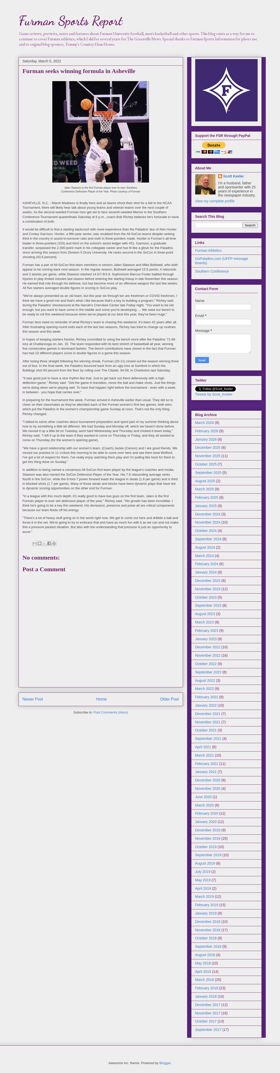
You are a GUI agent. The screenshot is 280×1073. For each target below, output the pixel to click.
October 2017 (206, 1021)
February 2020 (206, 813)
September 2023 (208, 605)
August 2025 (205, 481)
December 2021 (208, 714)
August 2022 (205, 680)
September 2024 (208, 539)
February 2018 (206, 988)
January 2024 (206, 572)
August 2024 (205, 547)
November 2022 (208, 655)
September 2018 (208, 946)
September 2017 (208, 1030)
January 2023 (206, 639)
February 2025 (206, 497)
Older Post (169, 699)
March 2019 (204, 897)
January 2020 (206, 822)
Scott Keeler (233, 176)
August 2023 (205, 614)
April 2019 (203, 888)
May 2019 (203, 880)
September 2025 (208, 473)
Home (101, 699)
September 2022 (208, 672)
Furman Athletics (208, 250)
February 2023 (206, 631)
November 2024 (208, 522)
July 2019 (202, 872)
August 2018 (205, 955)
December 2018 (208, 922)
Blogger (165, 1063)
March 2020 (204, 805)
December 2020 (208, 780)
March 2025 (204, 489)
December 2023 (208, 581)
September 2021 (208, 739)
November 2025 (208, 456)
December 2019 (208, 830)
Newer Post (33, 699)
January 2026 (206, 439)
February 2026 (206, 431)
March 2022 (204, 689)
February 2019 (206, 905)
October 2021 (206, 730)
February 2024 (206, 564)
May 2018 (203, 963)
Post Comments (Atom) (111, 712)
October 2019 (206, 847)
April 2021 (203, 747)
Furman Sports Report (70, 20)
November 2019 (208, 838)
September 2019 (208, 855)
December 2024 (208, 514)
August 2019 (205, 863)
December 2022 (208, 647)
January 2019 (206, 913)
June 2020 (203, 797)
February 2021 (206, 764)
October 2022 (206, 664)
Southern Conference (212, 271)
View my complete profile (215, 201)
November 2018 (208, 930)
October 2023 (206, 597)
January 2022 (206, 705)
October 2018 (206, 938)
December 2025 (208, 447)
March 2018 (204, 980)
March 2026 (204, 423)
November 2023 (208, 589)
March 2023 (204, 622)
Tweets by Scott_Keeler (214, 394)
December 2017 (208, 1005)
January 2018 (206, 996)
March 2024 (204, 556)
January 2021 (206, 772)
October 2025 (206, 464)
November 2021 (208, 722)
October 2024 (206, 531)
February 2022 (206, 697)
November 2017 (208, 1013)
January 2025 (206, 506)
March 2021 (204, 755)
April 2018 (203, 972)
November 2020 (208, 788)
